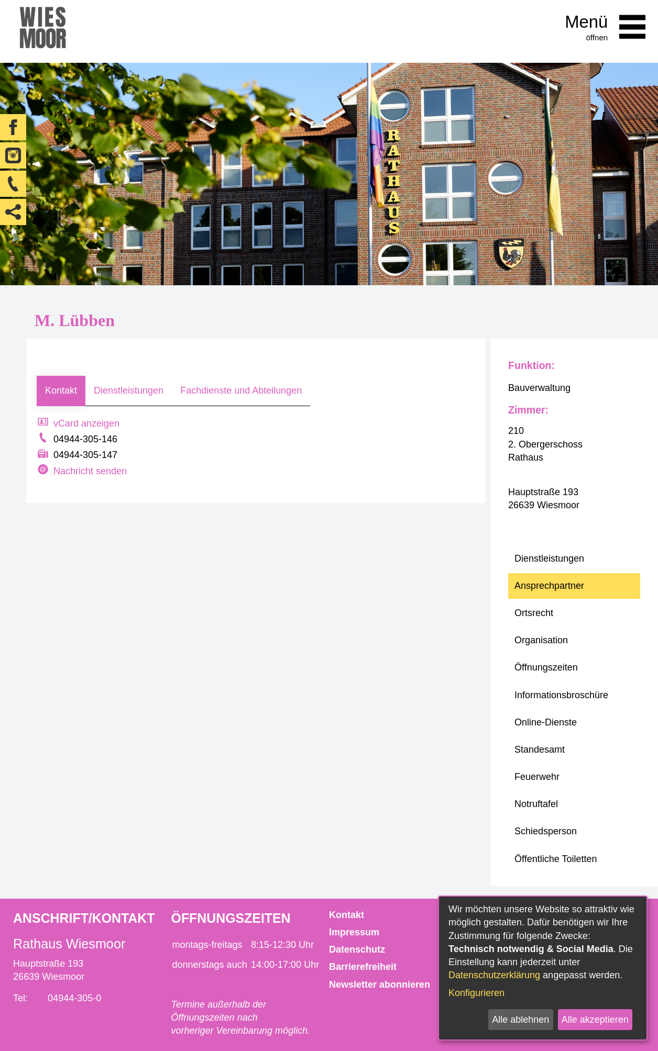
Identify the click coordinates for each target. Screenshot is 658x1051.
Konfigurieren (476, 993)
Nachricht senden (90, 471)
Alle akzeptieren (595, 1019)
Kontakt (61, 390)
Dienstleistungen (128, 390)
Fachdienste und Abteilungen (241, 390)
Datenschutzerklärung (494, 975)
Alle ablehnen (520, 1019)
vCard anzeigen (86, 423)
